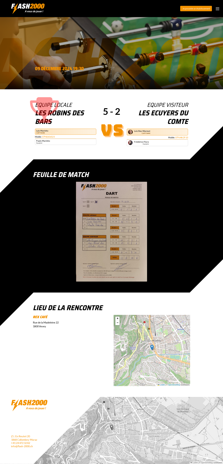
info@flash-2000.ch (22, 446)
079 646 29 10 (181, 137)
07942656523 (48, 137)
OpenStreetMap (174, 385)
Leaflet (161, 385)
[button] (152, 347)
